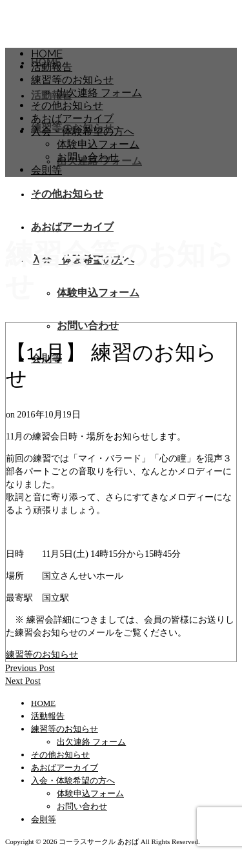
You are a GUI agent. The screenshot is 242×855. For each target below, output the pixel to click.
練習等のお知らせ (42, 654)
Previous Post (30, 668)
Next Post (23, 681)
